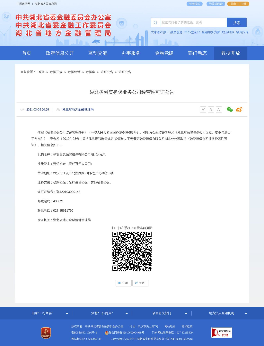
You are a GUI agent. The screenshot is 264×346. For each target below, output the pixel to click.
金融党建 (164, 53)
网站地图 (169, 326)
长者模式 (194, 3)
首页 (26, 53)
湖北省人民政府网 (46, 3)
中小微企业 (192, 32)
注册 (243, 3)
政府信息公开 (60, 53)
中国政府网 (23, 3)
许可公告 (107, 72)
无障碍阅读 (216, 3)
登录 (233, 3)
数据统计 (74, 72)
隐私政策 (187, 326)
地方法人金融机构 (221, 313)
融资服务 (176, 32)
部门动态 (197, 53)
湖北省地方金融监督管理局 (63, 26)
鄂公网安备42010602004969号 (124, 332)
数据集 (90, 72)
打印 (123, 283)
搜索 (236, 23)
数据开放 (230, 53)
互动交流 (97, 53)
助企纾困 (228, 32)
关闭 (140, 283)
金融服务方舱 (211, 32)
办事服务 (131, 53)
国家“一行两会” (42, 313)
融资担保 (242, 32)
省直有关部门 (161, 313)
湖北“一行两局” (102, 313)
